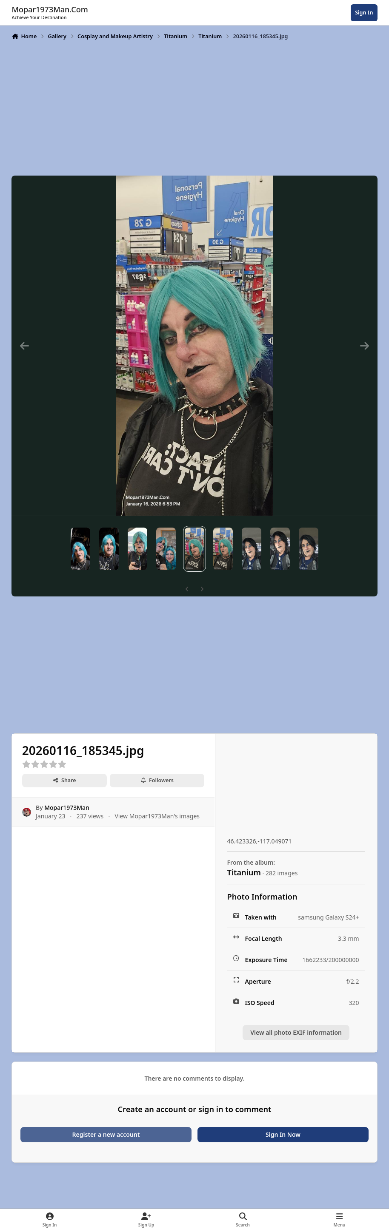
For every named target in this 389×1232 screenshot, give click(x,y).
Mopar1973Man (67, 807)
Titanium (244, 872)
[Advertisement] (194, 107)
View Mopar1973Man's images (157, 816)
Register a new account (106, 1134)
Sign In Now (283, 1134)
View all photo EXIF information (296, 1032)
